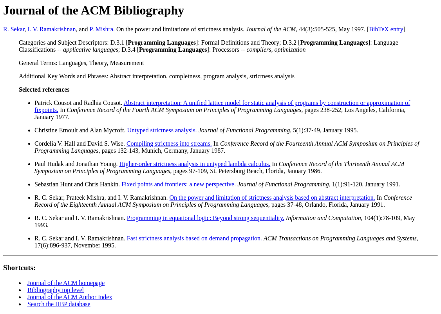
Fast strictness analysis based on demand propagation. (194, 238)
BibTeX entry (386, 29)
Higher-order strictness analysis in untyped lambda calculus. (194, 164)
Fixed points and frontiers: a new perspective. (178, 184)
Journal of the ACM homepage (66, 283)
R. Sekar (13, 29)
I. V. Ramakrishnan (51, 29)
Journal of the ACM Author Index (69, 297)
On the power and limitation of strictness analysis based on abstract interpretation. (272, 197)
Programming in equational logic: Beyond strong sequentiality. (205, 218)
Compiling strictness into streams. (169, 143)
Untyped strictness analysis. (162, 130)
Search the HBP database (58, 304)
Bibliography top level (55, 290)
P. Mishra (101, 29)
